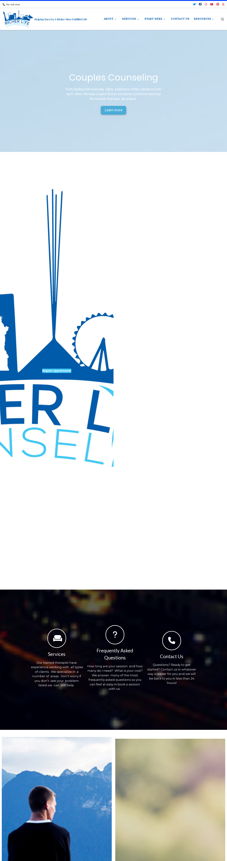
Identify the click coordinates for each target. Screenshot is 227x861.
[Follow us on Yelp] (223, 4)
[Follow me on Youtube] (211, 4)
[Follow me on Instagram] (206, 4)
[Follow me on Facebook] (200, 4)
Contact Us (171, 656)
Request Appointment (56, 371)
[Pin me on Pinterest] (217, 4)
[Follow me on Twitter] (194, 4)
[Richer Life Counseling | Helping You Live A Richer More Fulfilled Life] (18, 18)
